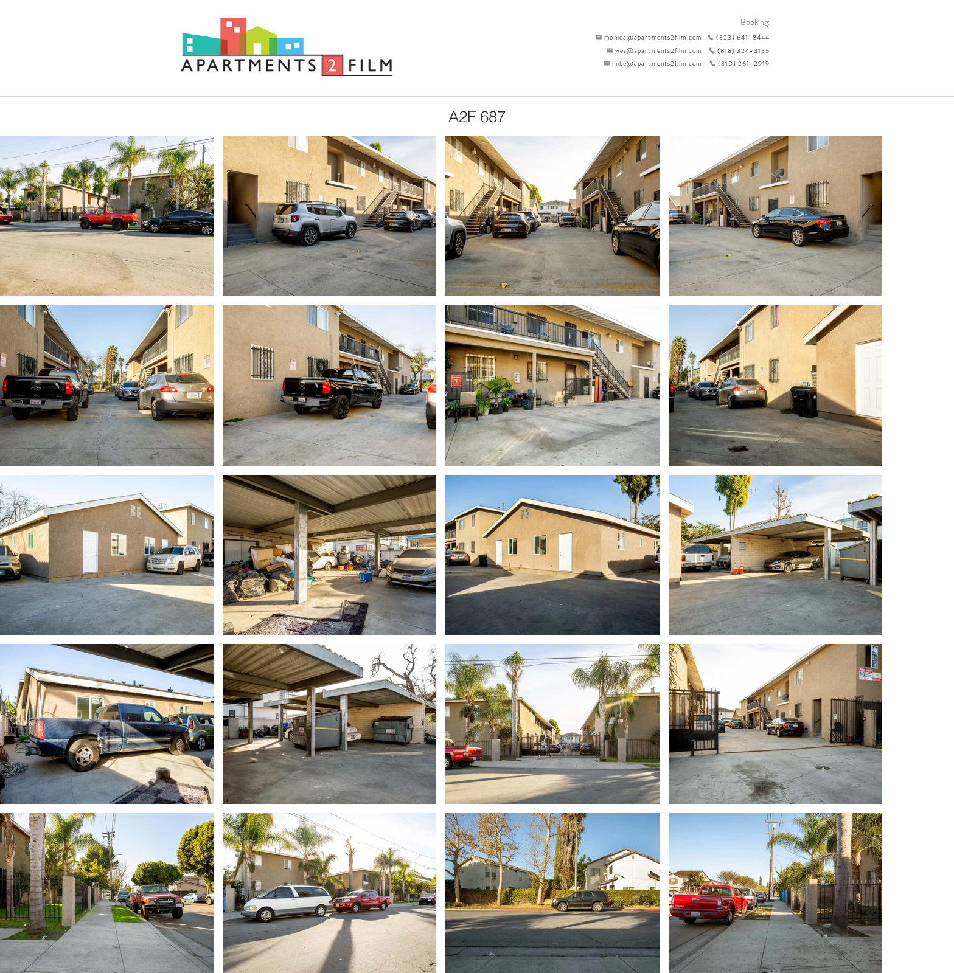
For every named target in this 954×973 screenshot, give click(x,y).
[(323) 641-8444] (736, 37)
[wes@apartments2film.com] (652, 50)
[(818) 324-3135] (736, 50)
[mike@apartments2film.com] (649, 63)
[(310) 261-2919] (736, 63)
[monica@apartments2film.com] (646, 37)
